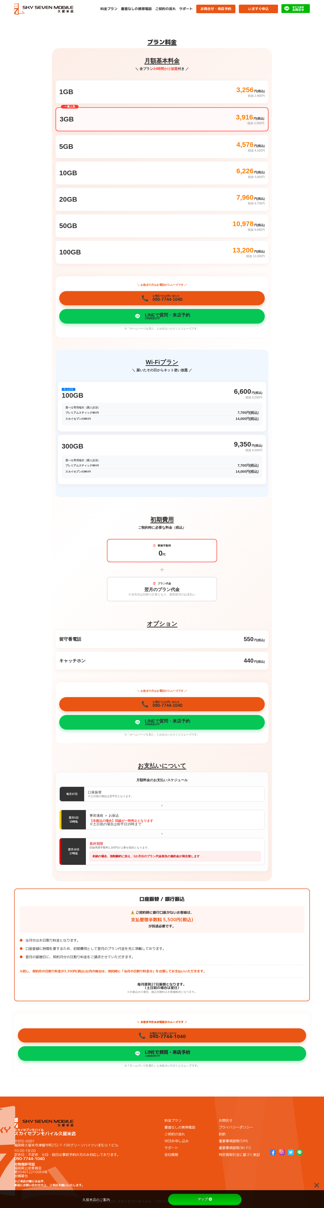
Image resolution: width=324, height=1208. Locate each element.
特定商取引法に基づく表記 (239, 1154)
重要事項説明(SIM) (233, 1141)
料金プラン (108, 9)
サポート (186, 9)
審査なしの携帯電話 (136, 9)
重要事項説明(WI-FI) (235, 1147)
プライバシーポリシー (236, 1127)
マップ (204, 1199)
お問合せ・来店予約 (215, 8)
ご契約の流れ (165, 9)
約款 (222, 1134)
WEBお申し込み (176, 1141)
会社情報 (171, 1154)
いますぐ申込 (258, 8)
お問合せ (225, 1120)
